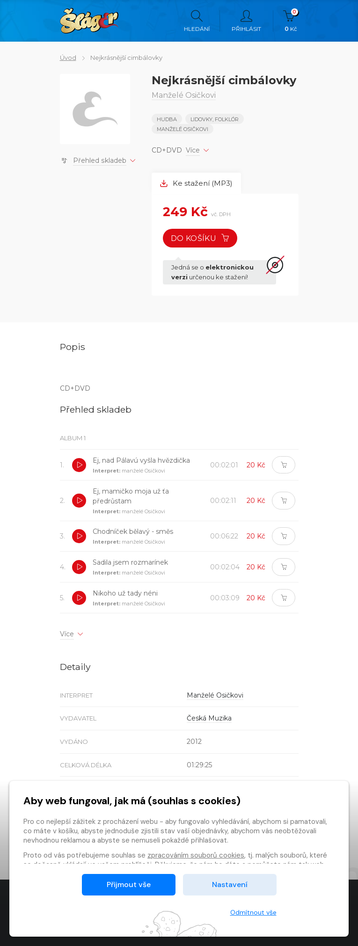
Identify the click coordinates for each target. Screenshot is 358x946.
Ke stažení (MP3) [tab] (196, 183)
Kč (291, 21)
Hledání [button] (197, 21)
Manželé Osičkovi (182, 129)
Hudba (167, 119)
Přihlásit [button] (246, 21)
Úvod (68, 57)
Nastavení (230, 884)
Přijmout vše (129, 884)
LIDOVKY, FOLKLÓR (214, 119)
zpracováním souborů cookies (195, 855)
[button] (79, 465)
